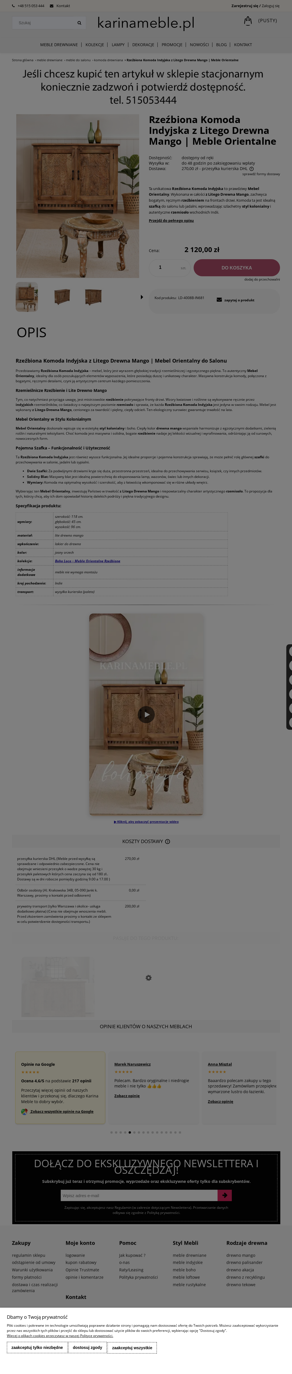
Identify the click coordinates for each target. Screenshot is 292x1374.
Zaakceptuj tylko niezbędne (37, 1348)
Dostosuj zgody (87, 1348)
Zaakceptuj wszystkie (132, 1348)
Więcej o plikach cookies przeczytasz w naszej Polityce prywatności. (60, 1336)
